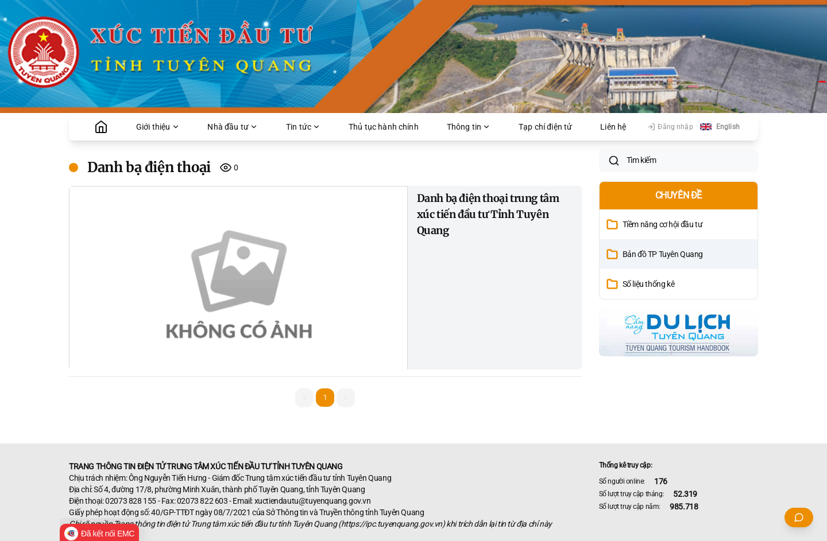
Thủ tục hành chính (384, 126)
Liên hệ (613, 126)
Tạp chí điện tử (545, 126)
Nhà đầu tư (232, 126)
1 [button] (325, 398)
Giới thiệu (158, 126)
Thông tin (468, 126)
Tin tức (303, 126)
